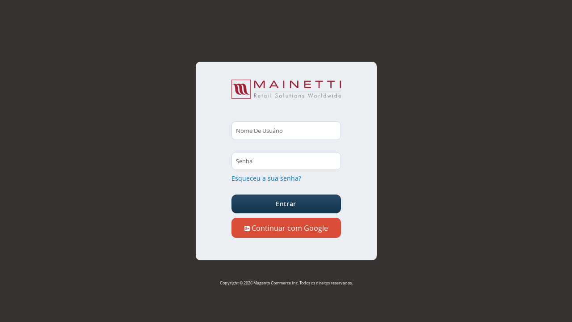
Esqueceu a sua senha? (266, 178)
